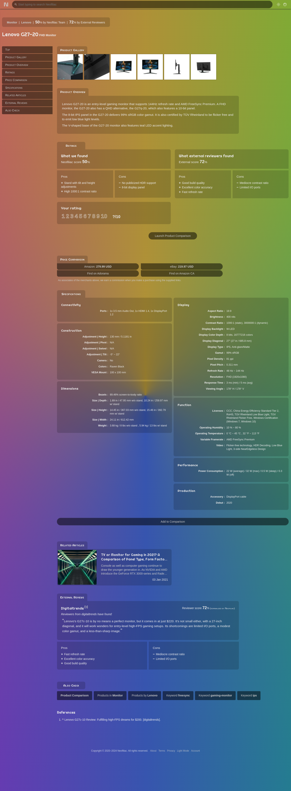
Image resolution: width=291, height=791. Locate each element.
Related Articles (15, 95)
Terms (161, 750)
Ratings (10, 72)
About (153, 750)
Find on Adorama (98, 273)
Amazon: (98, 266)
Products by (145, 695)
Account (195, 750)
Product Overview (16, 64)
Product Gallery (15, 57)
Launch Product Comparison (173, 235)
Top (7, 49)
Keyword (178, 695)
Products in (110, 695)
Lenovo (26, 22)
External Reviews (16, 102)
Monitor (12, 22)
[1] (86, 607)
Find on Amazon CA (181, 273)
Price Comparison (16, 80)
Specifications (13, 87)
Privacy (171, 750)
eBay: (182, 266)
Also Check (12, 110)
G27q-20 (140, 108)
